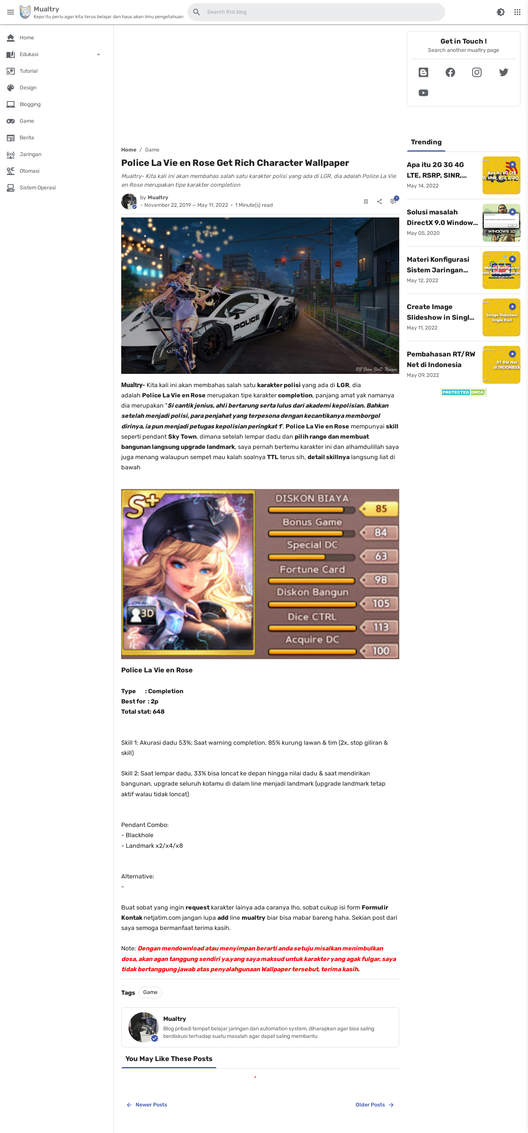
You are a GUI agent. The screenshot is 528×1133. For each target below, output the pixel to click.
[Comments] (393, 201)
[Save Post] (366, 201)
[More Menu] (517, 12)
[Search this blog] (196, 12)
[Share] (379, 201)
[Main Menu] (10, 12)
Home (128, 150)
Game (152, 150)
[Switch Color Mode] (500, 12)
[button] (424, 72)
